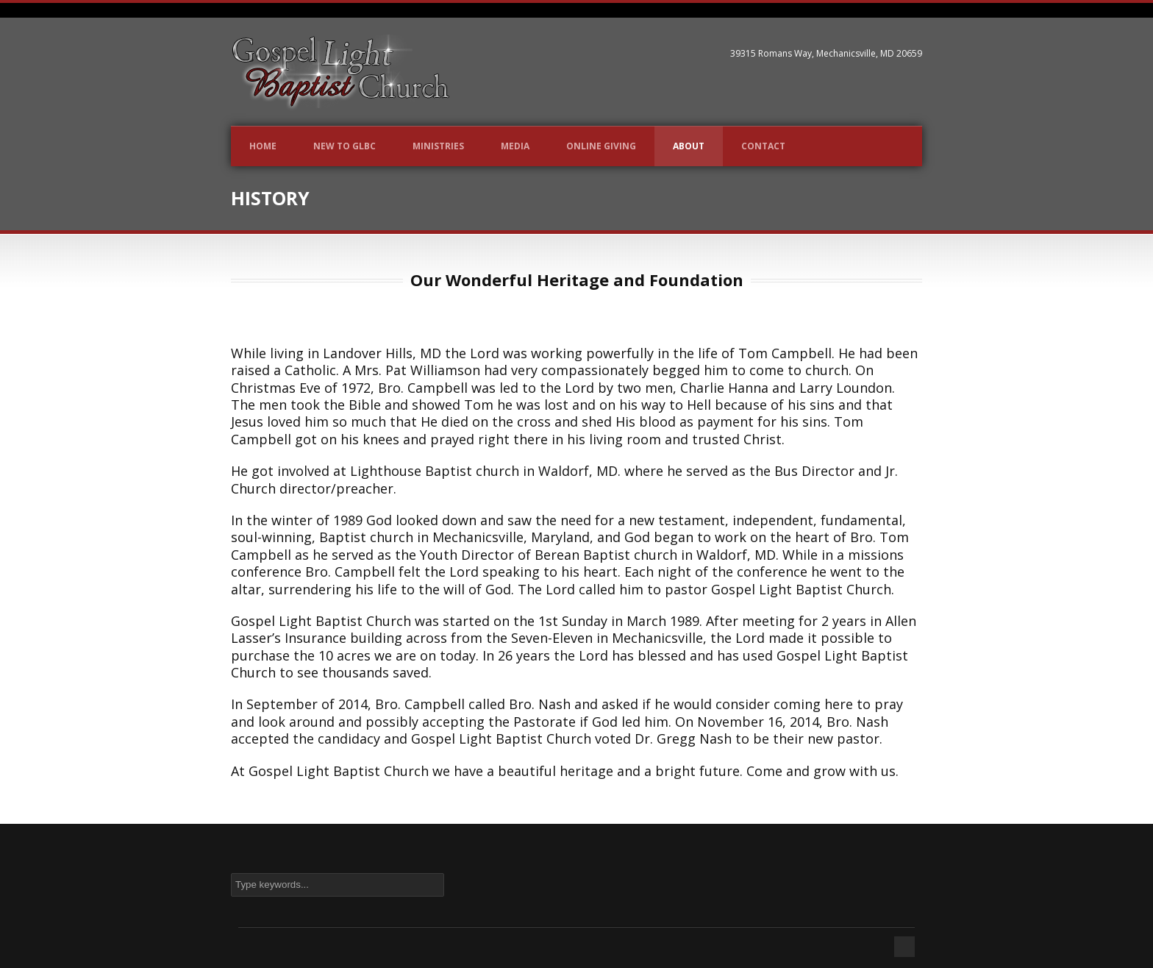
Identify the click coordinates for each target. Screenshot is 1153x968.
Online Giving (601, 146)
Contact (763, 146)
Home (262, 146)
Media (515, 146)
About (688, 146)
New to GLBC (344, 146)
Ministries (438, 146)
